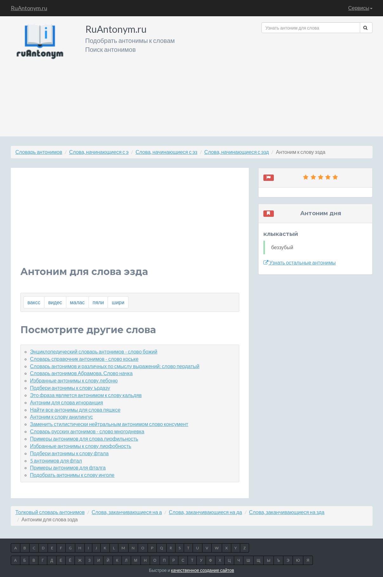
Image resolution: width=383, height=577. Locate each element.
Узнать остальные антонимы (299, 262)
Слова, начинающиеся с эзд (236, 152)
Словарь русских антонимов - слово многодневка (87, 431)
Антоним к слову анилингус (61, 417)
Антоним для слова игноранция (66, 402)
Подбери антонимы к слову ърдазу (70, 388)
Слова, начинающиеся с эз (166, 152)
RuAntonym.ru (29, 7)
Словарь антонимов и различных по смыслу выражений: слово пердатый (115, 366)
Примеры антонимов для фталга (68, 467)
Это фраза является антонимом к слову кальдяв (86, 395)
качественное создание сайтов (202, 570)
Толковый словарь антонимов (50, 512)
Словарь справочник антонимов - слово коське (84, 359)
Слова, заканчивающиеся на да (205, 512)
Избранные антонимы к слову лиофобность (80, 446)
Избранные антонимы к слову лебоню (74, 380)
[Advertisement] (317, 82)
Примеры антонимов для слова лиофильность (84, 439)
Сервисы (360, 8)
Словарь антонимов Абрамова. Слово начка (81, 373)
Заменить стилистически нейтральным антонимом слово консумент (109, 424)
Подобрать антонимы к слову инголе (72, 475)
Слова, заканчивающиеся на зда (287, 512)
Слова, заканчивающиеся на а (127, 512)
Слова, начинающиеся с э (99, 152)
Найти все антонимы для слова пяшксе (75, 410)
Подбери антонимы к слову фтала (69, 453)
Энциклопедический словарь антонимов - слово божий (94, 351)
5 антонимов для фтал (56, 460)
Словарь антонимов (39, 152)
